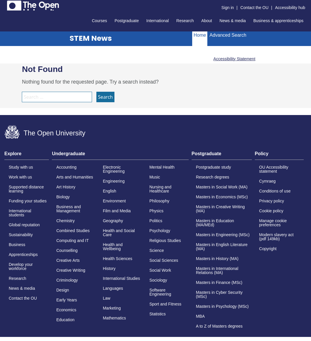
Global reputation (24, 224)
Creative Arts (67, 260)
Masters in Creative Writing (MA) (220, 208)
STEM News (91, 38)
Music (154, 177)
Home (200, 35)
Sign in (227, 8)
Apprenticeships (23, 254)
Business (17, 244)
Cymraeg (267, 181)
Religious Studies (165, 240)
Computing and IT (72, 240)
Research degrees (212, 177)
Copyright (268, 248)
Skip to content (4, 4)
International (157, 20)
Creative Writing (70, 270)
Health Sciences (117, 258)
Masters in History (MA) (217, 258)
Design (62, 290)
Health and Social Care (119, 232)
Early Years (66, 300)
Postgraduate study (213, 167)
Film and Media (117, 211)
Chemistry (65, 220)
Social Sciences (163, 260)
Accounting (66, 167)
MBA (200, 316)
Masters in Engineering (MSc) (223, 234)
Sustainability (21, 234)
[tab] (26, 155)
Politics (155, 220)
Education (65, 319)
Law (106, 298)
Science (156, 250)
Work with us (20, 177)
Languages (113, 288)
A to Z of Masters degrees (219, 326)
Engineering (114, 181)
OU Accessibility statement (273, 169)
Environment (114, 201)
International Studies (121, 278)
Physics (156, 211)
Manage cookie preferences (273, 222)
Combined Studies (72, 230)
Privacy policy (271, 201)
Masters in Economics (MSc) (222, 197)
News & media (233, 20)
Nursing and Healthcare (160, 189)
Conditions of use (275, 191)
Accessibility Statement (234, 58)
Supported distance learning (26, 189)
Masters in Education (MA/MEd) (215, 222)
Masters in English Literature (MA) (222, 246)
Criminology (67, 280)
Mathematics (114, 318)
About (206, 20)
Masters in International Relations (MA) (217, 270)
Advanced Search (227, 35)
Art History (65, 187)
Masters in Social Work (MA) (222, 187)
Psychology (159, 230)
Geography (113, 220)
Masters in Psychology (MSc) (222, 306)
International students (20, 213)
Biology (63, 197)
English (109, 191)
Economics (66, 310)
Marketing (112, 308)
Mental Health (161, 167)
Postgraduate (126, 20)
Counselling (66, 250)
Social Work (160, 270)
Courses (99, 20)
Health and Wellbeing (113, 246)
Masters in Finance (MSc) (219, 282)
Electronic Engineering (114, 169)
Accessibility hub (290, 8)
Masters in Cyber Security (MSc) (219, 294)
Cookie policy (271, 211)
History (109, 268)
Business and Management (68, 208)
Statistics (157, 314)
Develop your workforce (21, 266)
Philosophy (159, 201)
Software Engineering (160, 292)
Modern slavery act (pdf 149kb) (276, 236)
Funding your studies (28, 201)
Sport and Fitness (165, 304)
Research (185, 20)
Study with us (21, 167)
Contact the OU (255, 7)
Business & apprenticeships (278, 20)
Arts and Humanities (74, 177)
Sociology (158, 280)
